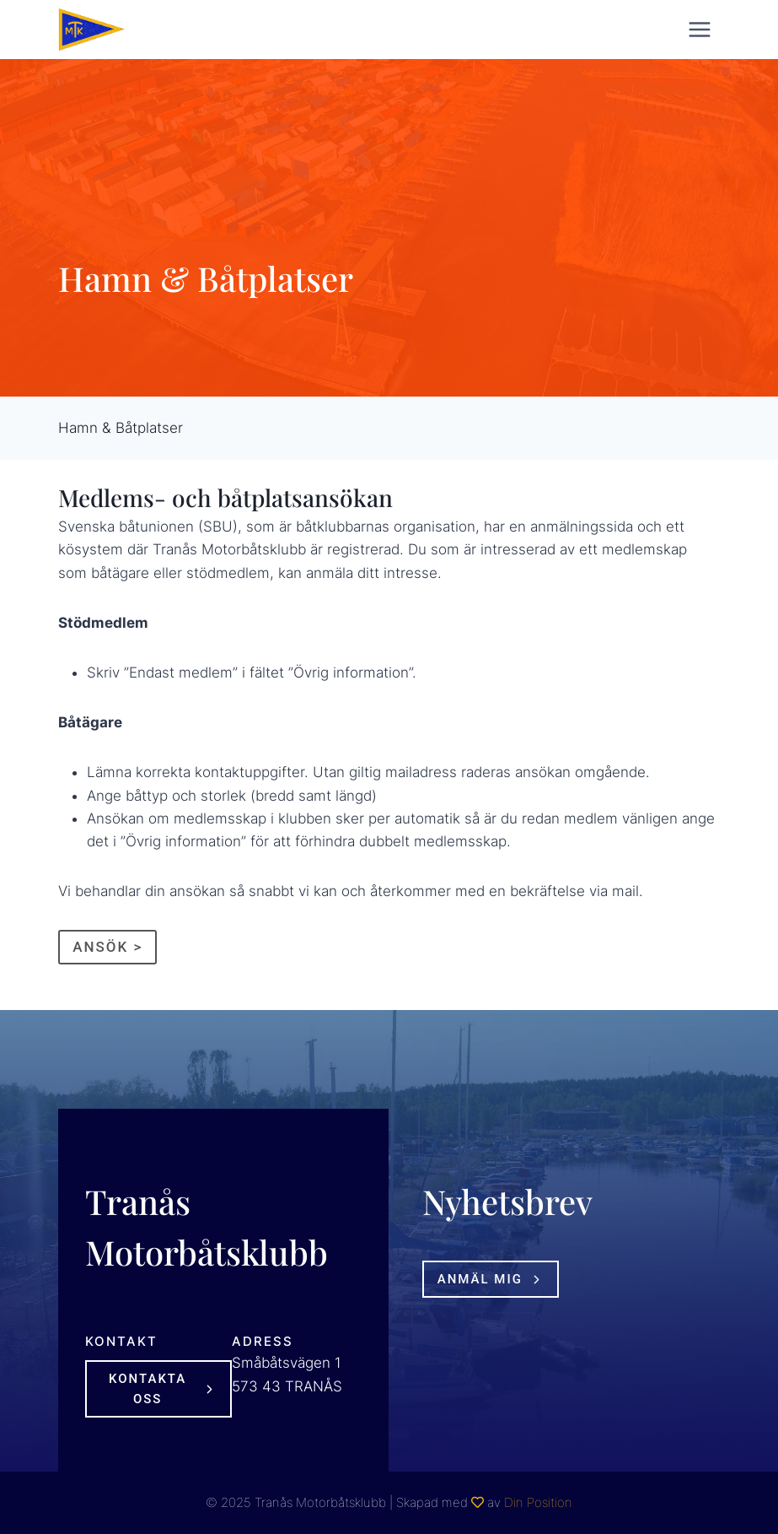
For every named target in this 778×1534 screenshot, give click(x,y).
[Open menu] (700, 29)
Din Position (538, 1502)
